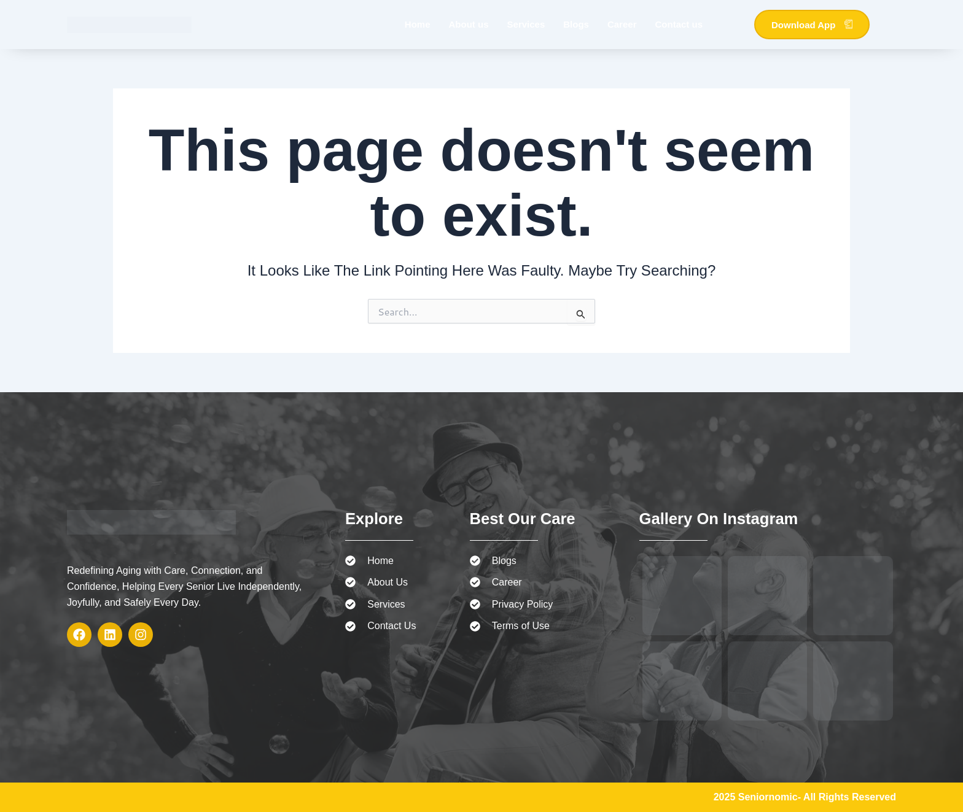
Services (526, 24)
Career (622, 24)
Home (418, 24)
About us (469, 24)
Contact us (679, 24)
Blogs (576, 24)
